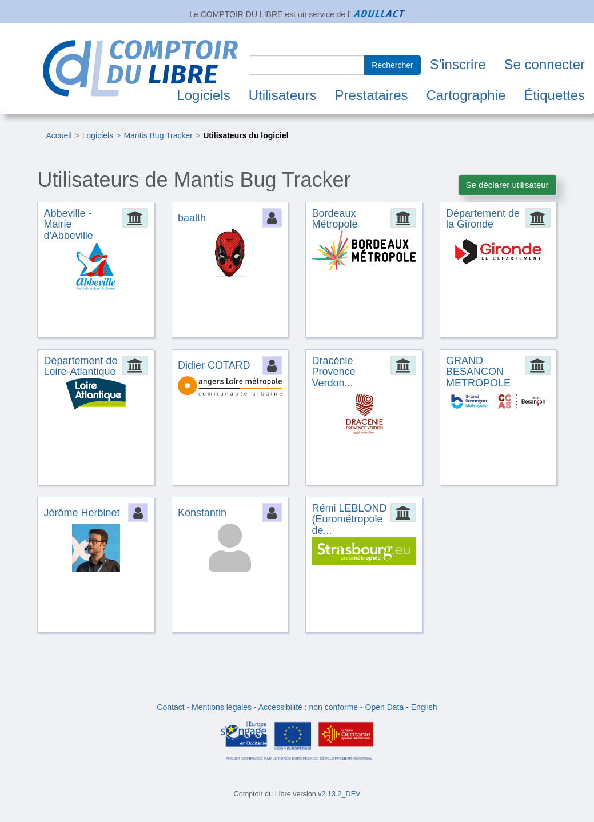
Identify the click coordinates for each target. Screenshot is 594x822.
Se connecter (544, 64)
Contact (170, 707)
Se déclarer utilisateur (507, 185)
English (424, 707)
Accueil (58, 135)
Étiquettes (554, 95)
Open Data (384, 707)
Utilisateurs (283, 95)
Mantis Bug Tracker (158, 135)
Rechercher (392, 65)
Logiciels (203, 95)
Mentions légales (222, 707)
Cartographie (466, 95)
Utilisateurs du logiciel (245, 135)
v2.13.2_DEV (339, 794)
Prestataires (371, 95)
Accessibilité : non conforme (308, 707)
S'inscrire (458, 64)
